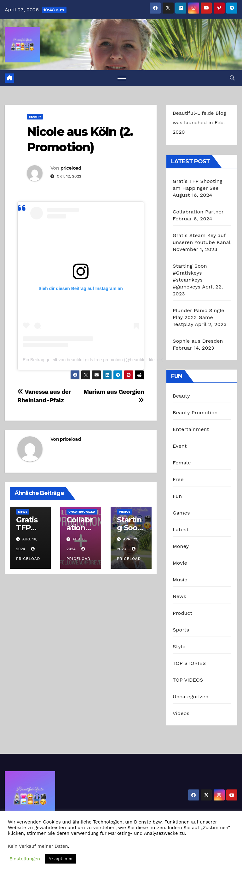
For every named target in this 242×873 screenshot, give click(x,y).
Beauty (35, 116)
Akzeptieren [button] (60, 858)
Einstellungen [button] (24, 859)
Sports (181, 630)
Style (179, 646)
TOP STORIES (189, 663)
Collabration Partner (198, 212)
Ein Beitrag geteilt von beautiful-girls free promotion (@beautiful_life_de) (93, 359)
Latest (181, 530)
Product (183, 613)
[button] (232, 78)
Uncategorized (81, 511)
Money (181, 546)
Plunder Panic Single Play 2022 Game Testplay (198, 317)
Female (182, 463)
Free (178, 479)
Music (180, 580)
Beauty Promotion (195, 413)
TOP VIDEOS (188, 680)
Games (181, 513)
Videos (124, 511)
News (22, 511)
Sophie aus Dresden (198, 341)
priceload (70, 168)
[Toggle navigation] (121, 78)
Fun (177, 496)
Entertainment (191, 429)
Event (180, 446)
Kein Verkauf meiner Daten (38, 846)
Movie (180, 563)
